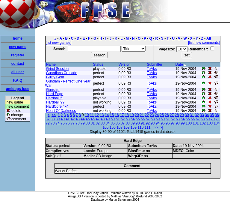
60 (163, 119)
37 (47, 119)
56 (143, 119)
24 (157, 115)
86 (117, 123)
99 (182, 123)
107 (119, 127)
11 (92, 115)
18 (127, 115)
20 (137, 115)
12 (97, 115)
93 (153, 123)
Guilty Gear (55, 77)
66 (193, 119)
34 (207, 115)
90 (138, 123)
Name (51, 64)
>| (161, 127)
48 (103, 119)
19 (132, 115)
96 (168, 123)
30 (187, 115)
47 (97, 119)
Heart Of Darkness (61, 111)
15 (112, 115)
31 (192, 115)
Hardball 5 (54, 98)
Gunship (53, 90)
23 (152, 115)
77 (73, 123)
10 (87, 115)
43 (78, 119)
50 (113, 119)
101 (196, 123)
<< (54, 115)
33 (202, 115)
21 (142, 115)
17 (122, 115)
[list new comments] (204, 42)
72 (47, 123)
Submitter (154, 64)
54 (132, 119)
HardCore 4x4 (57, 106)
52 (123, 119)
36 (217, 115)
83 (103, 123)
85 (113, 123)
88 (128, 123)
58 (153, 119)
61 (168, 119)
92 (147, 123)
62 (173, 119)
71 (218, 119)
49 (108, 119)
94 (158, 123)
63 (178, 119)
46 (93, 119)
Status (98, 64)
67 (197, 119)
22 (147, 115)
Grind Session (57, 69)
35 (212, 115)
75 (63, 123)
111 (148, 127)
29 (182, 115)
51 (117, 119)
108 (127, 127)
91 (143, 123)
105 (105, 127)
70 (213, 119)
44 (82, 119)
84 (108, 123)
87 (123, 123)
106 (113, 127)
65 (188, 119)
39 (58, 119)
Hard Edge (54, 94)
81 (93, 123)
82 (97, 123)
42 (73, 119)
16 (117, 115)
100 (189, 123)
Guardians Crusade (61, 73)
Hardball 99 (55, 102)
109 (134, 127)
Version (124, 64)
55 (138, 119)
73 (53, 123)
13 (102, 115)
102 (203, 123)
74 (58, 123)
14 (107, 115)
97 (173, 123)
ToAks (152, 69)
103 (210, 123)
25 (162, 115)
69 (208, 119)
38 (53, 119)
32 (197, 115)
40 (62, 119)
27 (172, 115)
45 (88, 119)
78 (78, 123)
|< (47, 115)
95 (163, 123)
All (208, 38)
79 (82, 123)
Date (179, 64)
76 (67, 123)
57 (147, 119)
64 (182, 119)
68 (203, 119)
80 (88, 123)
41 (67, 119)
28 (177, 115)
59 (158, 119)
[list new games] (59, 42)
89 (132, 123)
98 (178, 123)
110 (140, 127)
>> (156, 127)
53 (128, 119)
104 (217, 123)
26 (167, 115)
